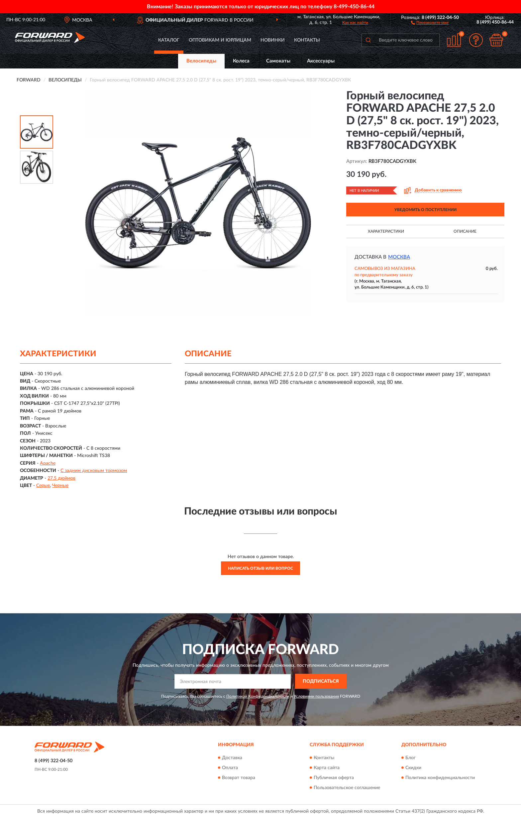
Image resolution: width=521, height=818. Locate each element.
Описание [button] (465, 231)
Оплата (230, 767)
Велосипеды (201, 60)
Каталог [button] (168, 40)
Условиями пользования (316, 696)
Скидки (413, 767)
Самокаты (278, 60)
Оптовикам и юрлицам (220, 40)
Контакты (307, 40)
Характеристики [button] (386, 231)
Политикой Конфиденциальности (257, 696)
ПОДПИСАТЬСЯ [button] (321, 681)
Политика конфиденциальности (440, 777)
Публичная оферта (334, 777)
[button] (430, 22)
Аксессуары (321, 60)
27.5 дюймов (61, 478)
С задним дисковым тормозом (93, 470)
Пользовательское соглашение (347, 787)
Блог (410, 758)
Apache (47, 463)
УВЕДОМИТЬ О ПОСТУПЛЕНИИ (425, 210)
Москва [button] (399, 257)
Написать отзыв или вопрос (260, 568)
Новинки (272, 40)
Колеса (241, 60)
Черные (60, 485)
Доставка (232, 758)
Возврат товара (238, 777)
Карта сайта (327, 767)
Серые (43, 485)
